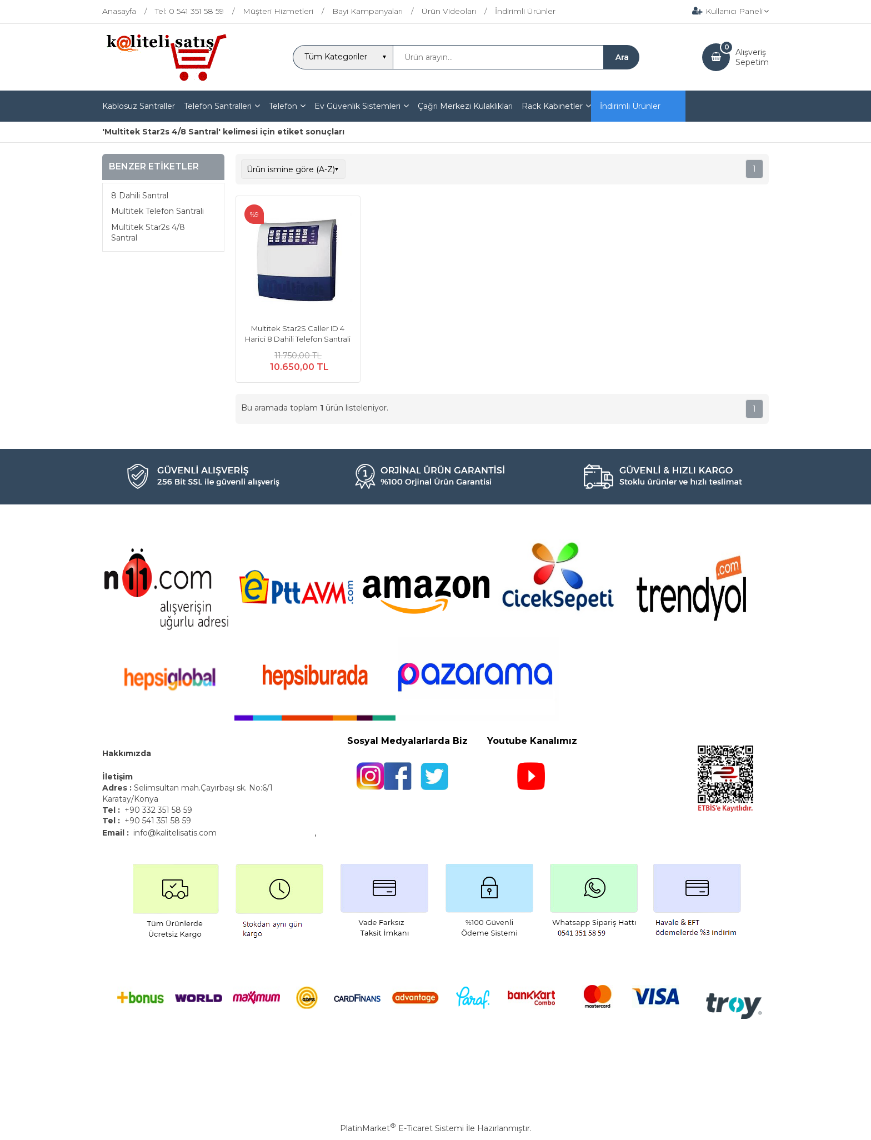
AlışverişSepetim (752, 57)
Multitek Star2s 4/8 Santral (148, 232)
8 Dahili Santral (139, 196)
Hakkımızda (126, 753)
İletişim (118, 777)
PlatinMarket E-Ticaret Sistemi (402, 1128)
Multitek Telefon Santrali (157, 211)
